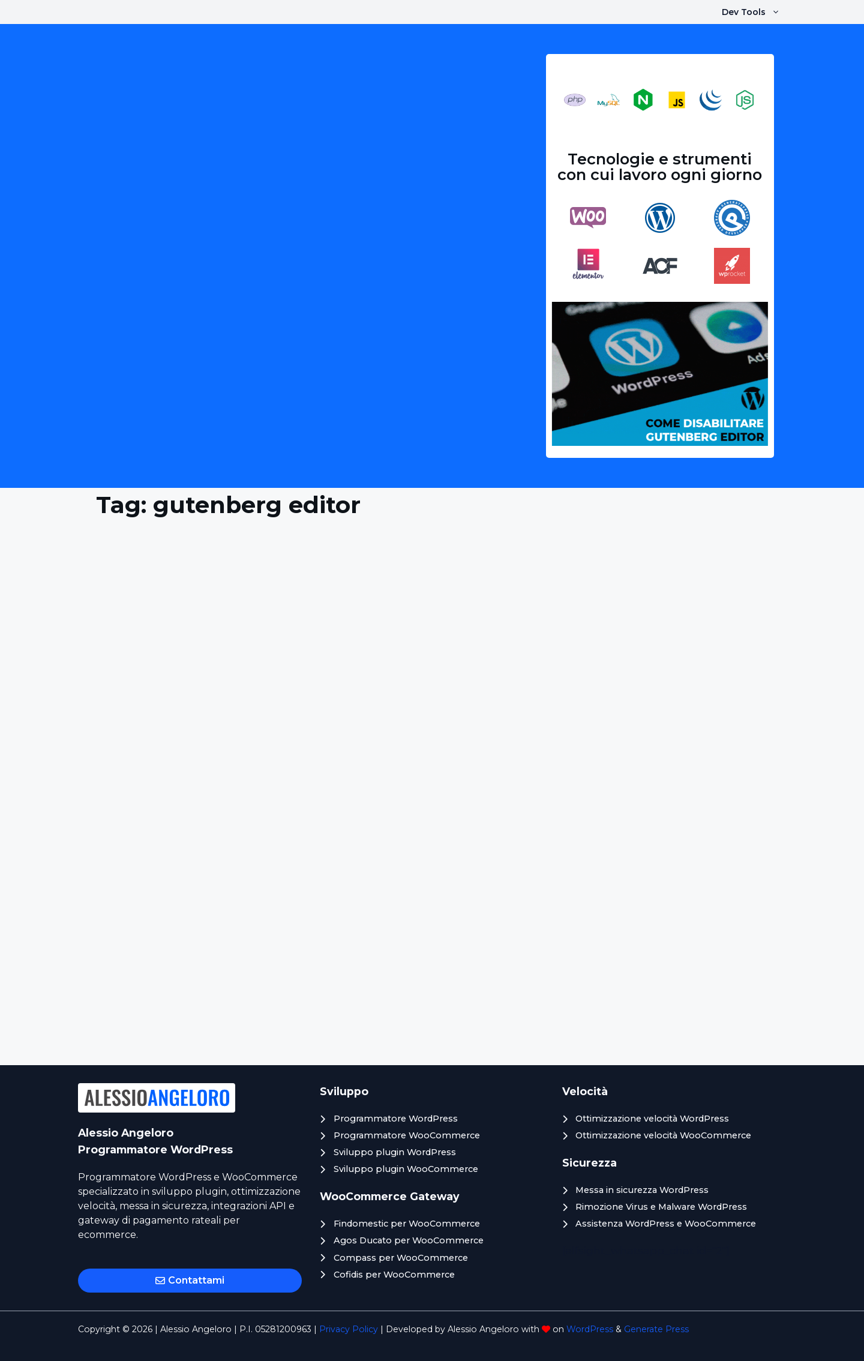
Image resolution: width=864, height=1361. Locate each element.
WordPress (589, 1329)
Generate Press (656, 1329)
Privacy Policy (348, 1329)
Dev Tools (757, 12)
